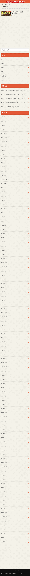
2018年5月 (4, 487)
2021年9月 (4, 321)
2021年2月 (4, 350)
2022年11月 (4, 262)
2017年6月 (4, 533)
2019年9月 (4, 421)
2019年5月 (4, 437)
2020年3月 (4, 396)
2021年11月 (4, 312)
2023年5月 (4, 237)
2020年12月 (4, 358)
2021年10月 (4, 317)
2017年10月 (4, 517)
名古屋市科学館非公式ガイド (12, 573)
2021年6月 (4, 333)
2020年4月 (4, 392)
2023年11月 (4, 221)
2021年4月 (4, 342)
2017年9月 (4, 521)
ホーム (2, 570)
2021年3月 (4, 346)
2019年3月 (4, 446)
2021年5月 (4, 337)
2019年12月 (4, 408)
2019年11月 (4, 412)
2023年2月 (4, 250)
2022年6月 (4, 283)
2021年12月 (4, 308)
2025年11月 (4, 137)
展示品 (2, 67)
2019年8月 (4, 425)
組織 (2, 80)
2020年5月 (4, 387)
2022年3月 (4, 296)
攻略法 (2, 63)
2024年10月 (4, 183)
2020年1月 (4, 404)
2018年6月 (4, 483)
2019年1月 (4, 454)
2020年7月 (4, 379)
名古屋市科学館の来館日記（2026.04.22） (14, 90)
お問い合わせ (19, 570)
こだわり (3, 71)
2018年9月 (4, 471)
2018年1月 (4, 504)
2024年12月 (4, 175)
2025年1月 (4, 171)
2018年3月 (4, 496)
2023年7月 (4, 233)
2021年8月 (4, 325)
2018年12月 (4, 458)
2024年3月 (4, 208)
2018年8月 (4, 475)
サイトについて (7, 570)
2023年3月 (4, 246)
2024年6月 (4, 200)
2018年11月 (4, 462)
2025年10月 (4, 142)
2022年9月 (4, 271)
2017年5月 (4, 537)
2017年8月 (4, 525)
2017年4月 (4, 542)
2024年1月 (4, 217)
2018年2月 (4, 500)
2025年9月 (4, 146)
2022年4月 (4, 292)
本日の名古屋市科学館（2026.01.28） (13, 103)
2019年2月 (4, 450)
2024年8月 (4, 192)
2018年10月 (4, 467)
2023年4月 (4, 242)
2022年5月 (4, 287)
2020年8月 (4, 375)
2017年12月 (4, 508)
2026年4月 (4, 117)
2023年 (6, 4)
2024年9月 (4, 187)
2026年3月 (4, 121)
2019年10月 (4, 417)
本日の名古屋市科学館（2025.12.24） (13, 107)
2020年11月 (4, 362)
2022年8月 (4, 275)
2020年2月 (4, 400)
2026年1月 (4, 129)
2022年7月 (4, 279)
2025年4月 (4, 162)
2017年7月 (4, 529)
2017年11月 (4, 512)
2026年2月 (4, 125)
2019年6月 (4, 433)
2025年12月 (4, 133)
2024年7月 (4, 196)
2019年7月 (4, 429)
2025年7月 (4, 154)
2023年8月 (4, 229)
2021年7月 (4, 329)
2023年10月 (4, 225)
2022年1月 (4, 304)
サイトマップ (13, 570)
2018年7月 (4, 479)
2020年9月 (4, 371)
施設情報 (3, 76)
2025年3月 (4, 167)
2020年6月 (4, 383)
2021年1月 (4, 354)
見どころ (3, 59)
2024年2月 (4, 212)
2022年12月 (4, 258)
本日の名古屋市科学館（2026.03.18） (13, 94)
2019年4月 (4, 442)
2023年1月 (4, 254)
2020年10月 (4, 367)
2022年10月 (4, 267)
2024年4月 (4, 204)
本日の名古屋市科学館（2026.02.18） (13, 98)
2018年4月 (4, 492)
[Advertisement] (15, 36)
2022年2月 (4, 300)
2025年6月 (4, 158)
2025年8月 (4, 150)
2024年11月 (4, 179)
